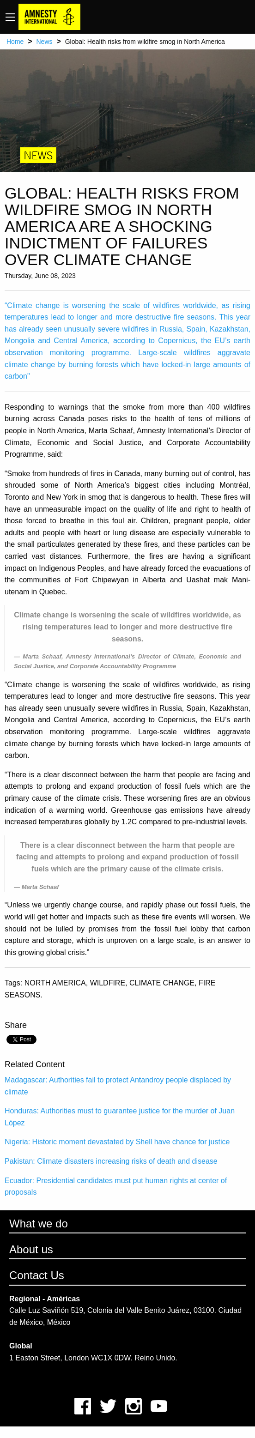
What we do (38, 1223)
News (44, 41)
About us (31, 1249)
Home (15, 41)
